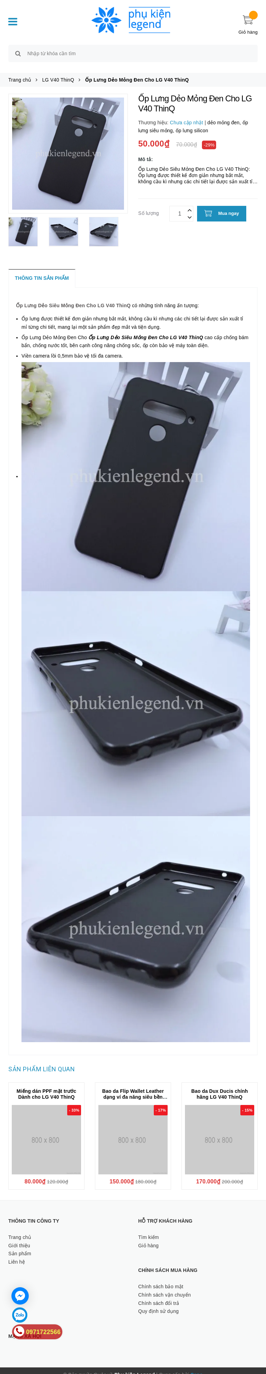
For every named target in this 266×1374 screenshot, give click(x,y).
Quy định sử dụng (158, 1303)
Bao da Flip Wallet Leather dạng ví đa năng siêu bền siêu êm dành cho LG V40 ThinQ (133, 1092)
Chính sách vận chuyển (164, 1287)
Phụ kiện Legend (135, 1366)
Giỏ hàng (148, 1237)
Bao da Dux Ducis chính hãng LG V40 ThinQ (219, 1086)
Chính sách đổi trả (158, 1295)
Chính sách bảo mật (160, 1278)
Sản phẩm (19, 1246)
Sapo (196, 1366)
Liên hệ (16, 1254)
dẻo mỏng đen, (224, 114)
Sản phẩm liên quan (41, 1061)
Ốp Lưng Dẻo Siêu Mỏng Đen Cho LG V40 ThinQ (73, 297)
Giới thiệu (19, 1237)
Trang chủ (19, 1229)
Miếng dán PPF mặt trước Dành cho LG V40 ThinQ (47, 1086)
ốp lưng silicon (192, 123)
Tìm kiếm (148, 1229)
